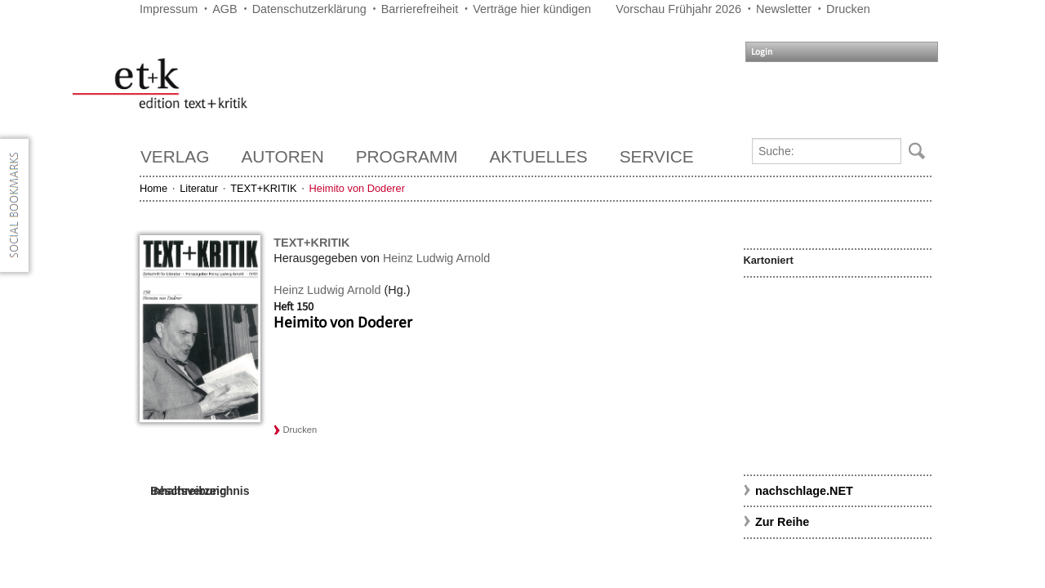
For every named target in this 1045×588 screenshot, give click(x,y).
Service (657, 156)
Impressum (169, 9)
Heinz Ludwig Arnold (436, 258)
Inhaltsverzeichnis (199, 490)
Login (761, 52)
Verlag (174, 156)
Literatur (199, 188)
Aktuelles (539, 156)
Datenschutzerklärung (309, 9)
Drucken (848, 9)
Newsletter (784, 9)
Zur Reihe (782, 521)
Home (153, 188)
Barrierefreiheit (419, 9)
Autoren (282, 156)
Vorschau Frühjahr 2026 (678, 9)
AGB (224, 9)
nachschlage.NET (804, 490)
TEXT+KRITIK (263, 188)
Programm (407, 156)
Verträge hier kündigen (532, 9)
